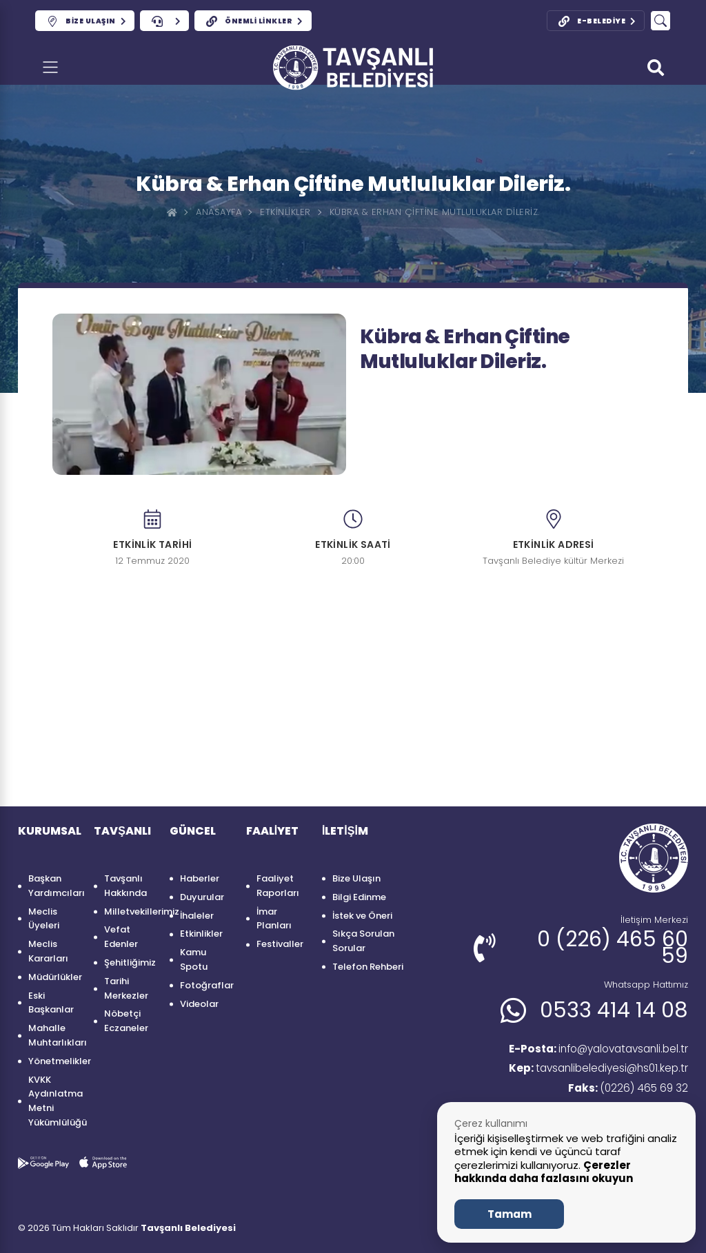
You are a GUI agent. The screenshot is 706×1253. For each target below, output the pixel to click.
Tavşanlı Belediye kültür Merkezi (553, 561)
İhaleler (197, 915)
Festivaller (279, 943)
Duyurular (202, 897)
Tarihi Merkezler (126, 988)
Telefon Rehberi (367, 966)
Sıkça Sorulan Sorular (363, 941)
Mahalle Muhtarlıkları (54, 1035)
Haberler (199, 878)
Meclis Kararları (48, 951)
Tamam (509, 1214)
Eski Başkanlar (51, 1003)
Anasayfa (218, 211)
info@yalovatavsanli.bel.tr (592, 1049)
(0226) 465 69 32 (626, 1090)
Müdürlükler (54, 977)
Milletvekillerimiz (130, 911)
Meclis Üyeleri (43, 919)
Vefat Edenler (121, 936)
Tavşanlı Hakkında (125, 885)
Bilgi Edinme (359, 897)
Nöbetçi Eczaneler (126, 1021)
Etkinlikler (285, 211)
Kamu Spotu (194, 959)
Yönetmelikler (54, 1061)
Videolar (199, 1003)
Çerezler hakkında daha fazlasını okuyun (543, 1172)
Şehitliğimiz (130, 962)
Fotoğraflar (206, 985)
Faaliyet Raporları (277, 885)
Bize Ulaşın (356, 878)
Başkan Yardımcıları (54, 885)
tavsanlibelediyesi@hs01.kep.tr (594, 1070)
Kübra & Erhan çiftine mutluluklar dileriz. (435, 211)
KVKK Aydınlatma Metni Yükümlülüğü (54, 1101)
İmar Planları (274, 919)
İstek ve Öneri (362, 915)
